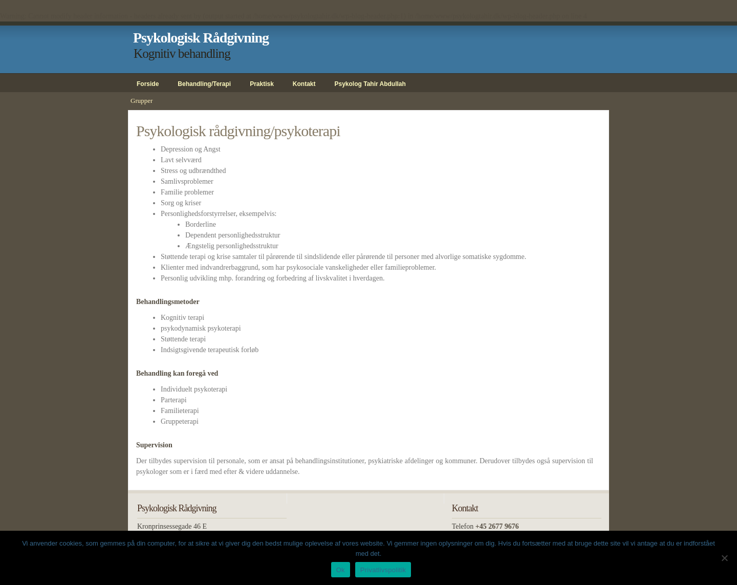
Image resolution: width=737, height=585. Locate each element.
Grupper (142, 100)
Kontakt (304, 84)
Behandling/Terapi (204, 84)
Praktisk (262, 84)
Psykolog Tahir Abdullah (370, 84)
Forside (148, 84)
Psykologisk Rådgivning (201, 38)
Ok (340, 570)
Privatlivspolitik (383, 570)
